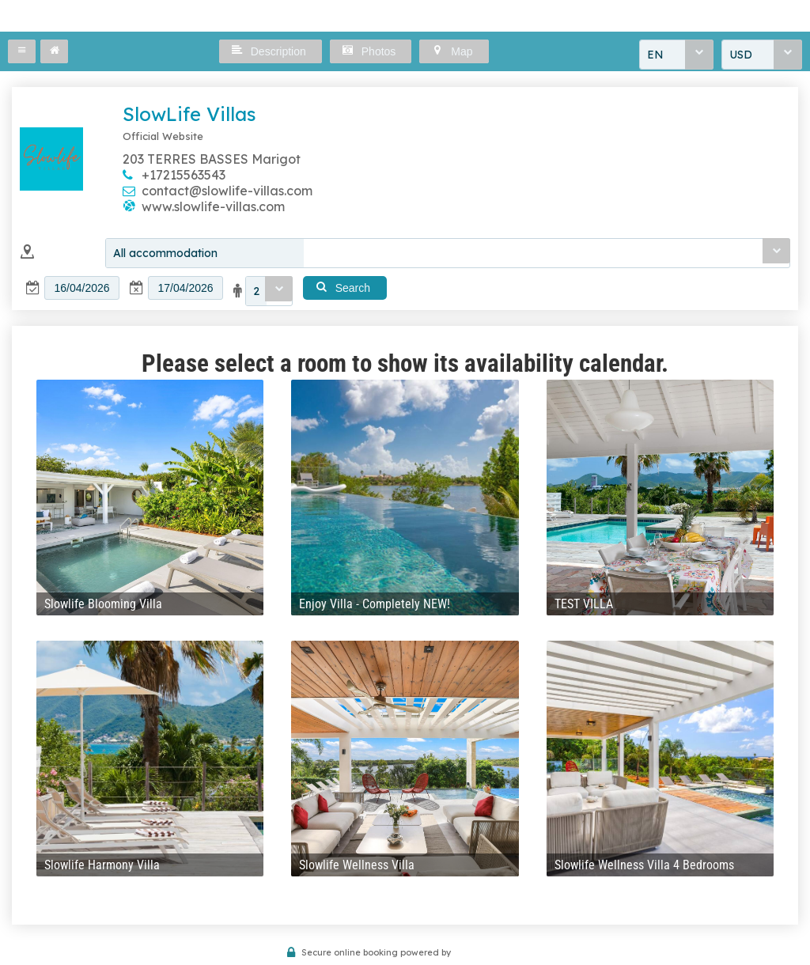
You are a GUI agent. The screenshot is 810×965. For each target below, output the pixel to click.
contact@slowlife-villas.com (227, 191)
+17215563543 (183, 175)
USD (740, 54)
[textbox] (81, 288)
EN (655, 54)
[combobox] (676, 55)
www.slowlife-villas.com (213, 206)
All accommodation (165, 253)
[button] (22, 51)
